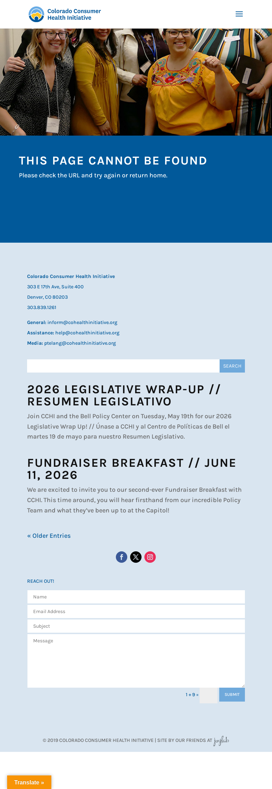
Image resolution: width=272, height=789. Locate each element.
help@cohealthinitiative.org (87, 333)
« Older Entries (49, 536)
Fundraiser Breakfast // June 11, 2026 (132, 469)
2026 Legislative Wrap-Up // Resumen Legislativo (124, 395)
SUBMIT (232, 694)
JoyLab (221, 740)
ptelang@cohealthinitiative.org (80, 343)
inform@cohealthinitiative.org (82, 322)
